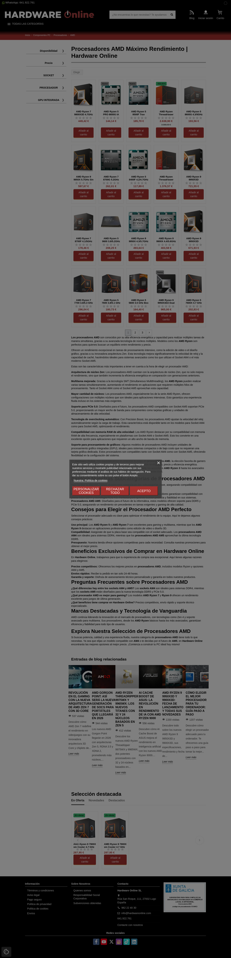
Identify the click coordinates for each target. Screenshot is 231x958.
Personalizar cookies (86, 491)
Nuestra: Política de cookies (90, 480)
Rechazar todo (115, 491)
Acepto (144, 491)
